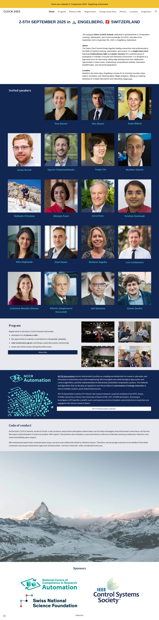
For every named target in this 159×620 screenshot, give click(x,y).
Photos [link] (123, 11)
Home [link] (52, 11)
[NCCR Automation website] (104, 408)
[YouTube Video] (43, 56)
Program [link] (62, 11)
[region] (79, 4)
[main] (79, 22)
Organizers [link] (146, 11)
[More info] (43, 352)
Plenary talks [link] (75, 11)
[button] (156, 11)
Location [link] (134, 11)
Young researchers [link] (108, 11)
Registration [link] (90, 11)
